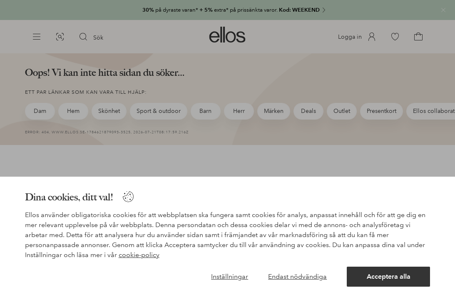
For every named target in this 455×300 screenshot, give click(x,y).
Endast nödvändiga (297, 276)
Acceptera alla (388, 276)
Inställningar (229, 276)
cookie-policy (139, 255)
